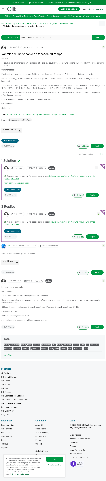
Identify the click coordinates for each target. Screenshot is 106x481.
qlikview (36, 345)
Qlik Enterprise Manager (11, 403)
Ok (55, 459)
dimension (95, 345)
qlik (53, 345)
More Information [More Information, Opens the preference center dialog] (54, 465)
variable (62, 114)
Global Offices (41, 451)
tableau (44, 349)
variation (72, 114)
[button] (103, 47)
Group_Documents (64, 345)
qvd (69, 349)
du (15, 114)
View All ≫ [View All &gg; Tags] (8, 355)
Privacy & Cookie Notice (80, 438)
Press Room (40, 429)
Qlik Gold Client (7, 411)
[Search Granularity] (11, 37)
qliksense (8, 349)
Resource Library (8, 425)
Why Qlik (5, 414)
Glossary (5, 440)
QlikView (4, 388)
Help (84, 9)
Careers (38, 444)
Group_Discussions (41, 114)
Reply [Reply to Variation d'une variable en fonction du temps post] (97, 146)
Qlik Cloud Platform (9, 377)
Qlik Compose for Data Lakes (13, 396)
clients (63, 349)
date (82, 345)
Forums (21, 23)
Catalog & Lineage (9, 407)
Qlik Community (8, 23)
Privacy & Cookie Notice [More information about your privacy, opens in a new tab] (19, 474)
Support (4, 447)
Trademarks (74, 442)
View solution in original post (16, 183)
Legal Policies (75, 435)
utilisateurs (78, 349)
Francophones (66, 23)
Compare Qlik (7, 436)
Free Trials (5, 432)
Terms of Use (75, 446)
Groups (30, 23)
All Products (6, 373)
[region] (34, 465)
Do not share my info (79, 457)
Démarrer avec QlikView (20, 120)
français (26, 349)
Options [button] (102, 23)
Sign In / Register (96, 9)
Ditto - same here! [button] (10, 141)
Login (42, 2)
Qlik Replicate (7, 392)
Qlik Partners (6, 429)
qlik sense (46, 345)
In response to (12, 287)
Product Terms (76, 454)
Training (4, 444)
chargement (54, 349)
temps (54, 114)
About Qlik (39, 425)
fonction (26, 114)
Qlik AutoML (6, 384)
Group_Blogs (26, 345)
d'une (9, 114)
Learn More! (95, 16)
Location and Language (47, 23)
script (76, 345)
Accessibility (40, 436)
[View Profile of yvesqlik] (14, 246)
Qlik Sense (5, 381)
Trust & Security (42, 432)
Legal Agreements (77, 450)
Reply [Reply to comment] (92, 195)
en (20, 114)
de (87, 345)
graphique (35, 349)
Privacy (38, 440)
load (86, 349)
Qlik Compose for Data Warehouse (16, 399)
